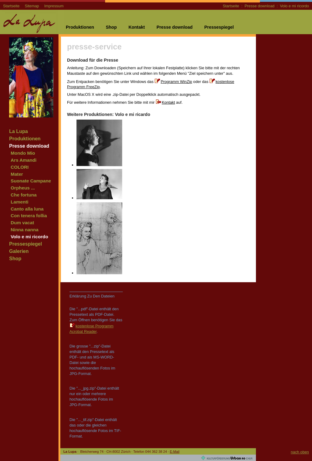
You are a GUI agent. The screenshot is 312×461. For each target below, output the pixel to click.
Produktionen (80, 27)
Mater (17, 174)
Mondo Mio (23, 153)
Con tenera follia (29, 215)
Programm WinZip (176, 81)
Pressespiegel (219, 27)
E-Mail (174, 451)
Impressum (53, 6)
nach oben (300, 452)
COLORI (20, 167)
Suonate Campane (31, 180)
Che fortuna (24, 194)
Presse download (260, 6)
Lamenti (19, 201)
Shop (111, 27)
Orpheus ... (23, 187)
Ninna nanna (24, 229)
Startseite (11, 6)
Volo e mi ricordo (294, 6)
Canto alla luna (27, 208)
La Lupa (18, 131)
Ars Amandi (24, 160)
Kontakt (137, 27)
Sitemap (32, 6)
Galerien (19, 251)
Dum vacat (22, 222)
